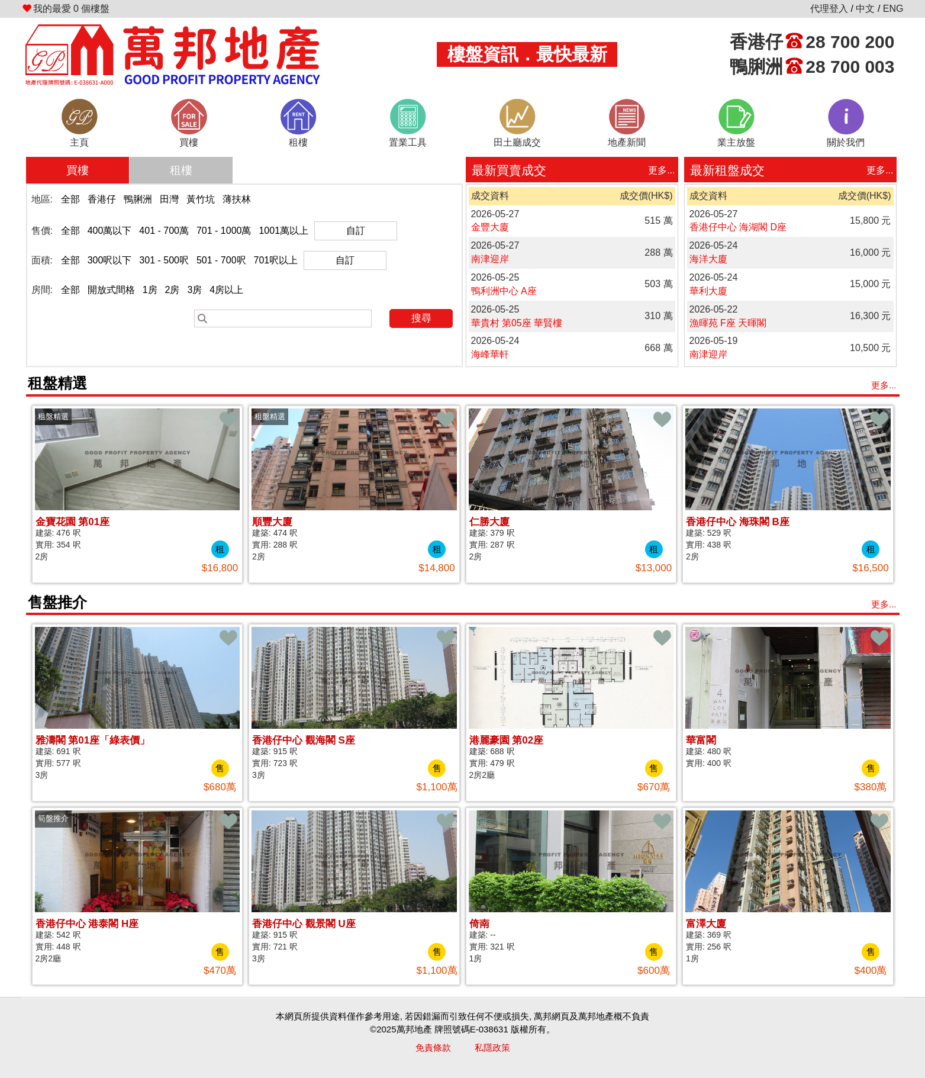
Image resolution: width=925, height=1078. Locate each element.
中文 (865, 9)
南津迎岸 (490, 259)
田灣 (169, 199)
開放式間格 (111, 290)
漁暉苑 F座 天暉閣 (728, 323)
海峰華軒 (490, 354)
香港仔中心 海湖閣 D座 (738, 227)
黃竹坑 (200, 199)
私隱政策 (492, 1047)
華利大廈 (708, 291)
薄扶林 (237, 199)
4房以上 (226, 290)
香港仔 (102, 199)
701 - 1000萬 (224, 231)
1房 (150, 290)
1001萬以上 (283, 231)
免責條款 (433, 1047)
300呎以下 (110, 260)
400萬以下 (110, 231)
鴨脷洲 (138, 199)
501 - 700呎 (221, 260)
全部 (70, 199)
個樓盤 (66, 9)
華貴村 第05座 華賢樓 (517, 323)
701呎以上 (276, 260)
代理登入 (829, 9)
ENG (893, 9)
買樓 (77, 170)
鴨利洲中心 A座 (504, 291)
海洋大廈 (708, 259)
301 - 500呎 (164, 260)
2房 (172, 290)
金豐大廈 (490, 227)
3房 (194, 290)
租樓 (181, 170)
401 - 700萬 (164, 231)
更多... (661, 170)
